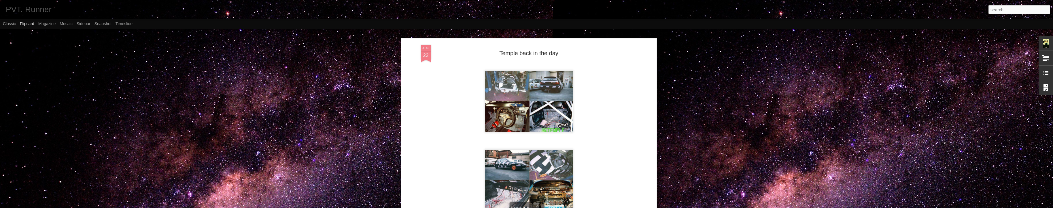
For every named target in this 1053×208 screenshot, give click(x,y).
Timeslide (124, 23)
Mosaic (66, 23)
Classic (9, 23)
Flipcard (27, 23)
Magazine (47, 23)
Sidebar (83, 23)
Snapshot (102, 23)
